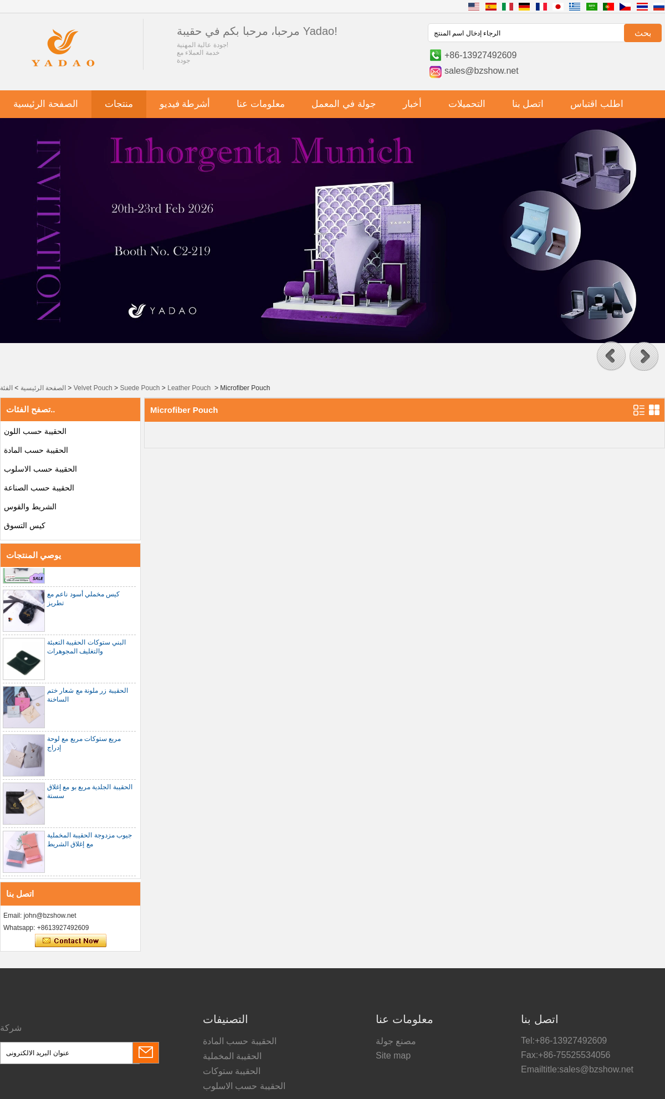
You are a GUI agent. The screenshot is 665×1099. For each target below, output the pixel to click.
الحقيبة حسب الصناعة (39, 487)
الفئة (6, 388)
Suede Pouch (140, 388)
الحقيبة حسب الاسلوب (40, 468)
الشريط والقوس (30, 506)
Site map (393, 1055)
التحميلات (466, 104)
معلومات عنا (261, 104)
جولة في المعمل (343, 104)
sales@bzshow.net (481, 70)
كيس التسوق (24, 525)
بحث (643, 33)
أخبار (412, 104)
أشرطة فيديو (185, 104)
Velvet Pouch (93, 388)
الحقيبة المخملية (232, 1056)
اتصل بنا (528, 104)
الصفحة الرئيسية (45, 104)
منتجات (119, 104)
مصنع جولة (396, 1041)
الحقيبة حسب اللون (35, 431)
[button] (611, 356)
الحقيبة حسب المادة (36, 450)
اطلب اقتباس (596, 104)
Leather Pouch (189, 388)
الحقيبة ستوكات (231, 1071)
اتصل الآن (70, 941)
